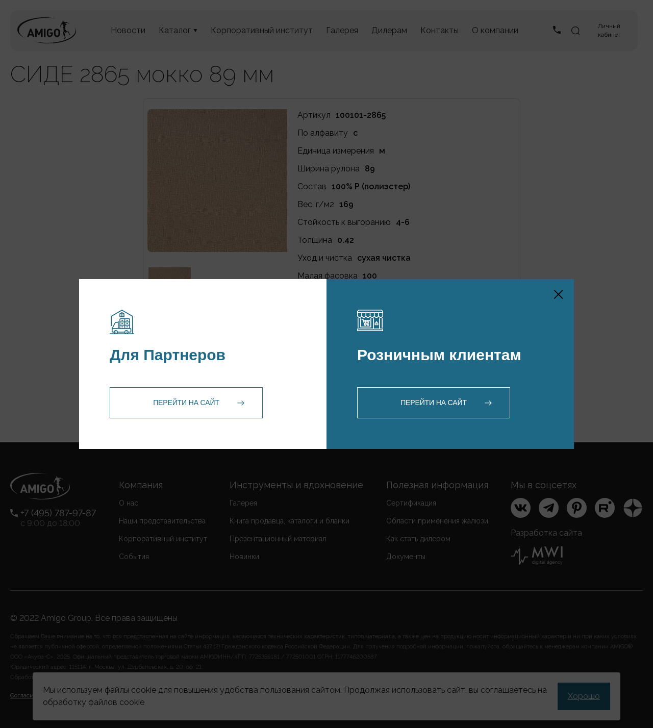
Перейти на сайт (186, 402)
